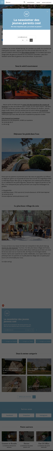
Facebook (9, 415)
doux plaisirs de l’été (28, 52)
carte (38, 2)
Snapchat (26, 415)
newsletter (30, 2)
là (8, 124)
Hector (8, 2)
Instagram (43, 415)
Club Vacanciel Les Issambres (10, 118)
